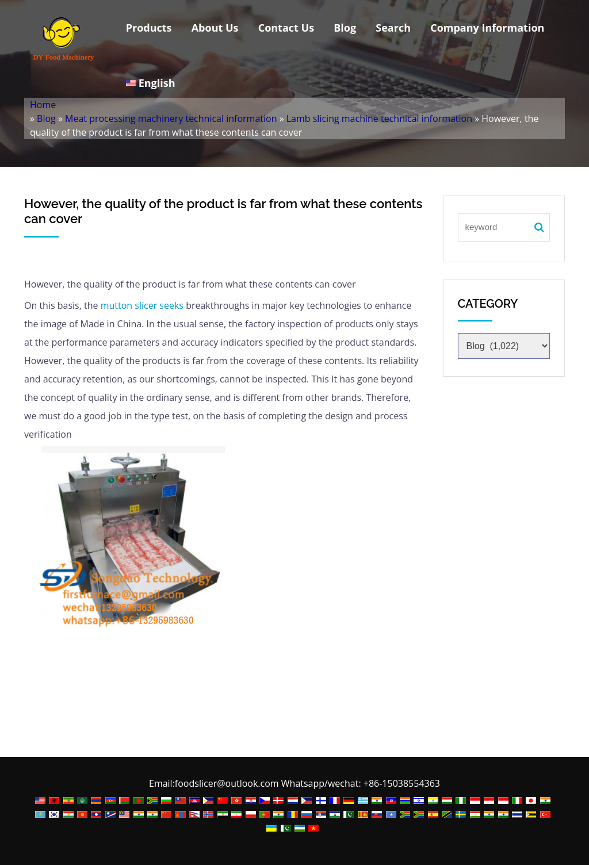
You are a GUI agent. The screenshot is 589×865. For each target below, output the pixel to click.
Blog (345, 28)
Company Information (487, 28)
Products (149, 28)
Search (393, 28)
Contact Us (286, 28)
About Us (215, 28)
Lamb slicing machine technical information (379, 118)
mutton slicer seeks (140, 305)
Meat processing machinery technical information (171, 118)
